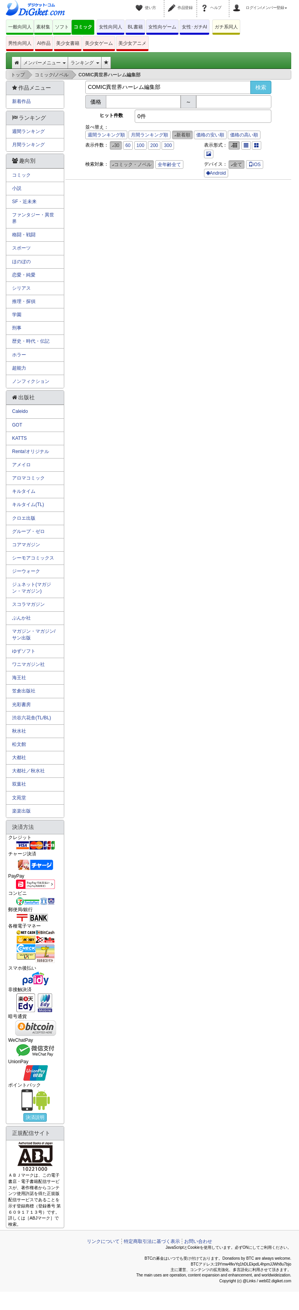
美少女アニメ (132, 43)
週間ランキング (28, 131)
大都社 (19, 757)
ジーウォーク (26, 571)
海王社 (19, 677)
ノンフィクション (30, 381)
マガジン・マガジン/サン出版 (33, 634)
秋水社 (19, 731)
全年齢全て (169, 164)
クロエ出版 (23, 518)
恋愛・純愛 (23, 275)
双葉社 (19, 784)
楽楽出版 (21, 811)
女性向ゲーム (162, 27)
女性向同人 (110, 27)
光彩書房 (21, 704)
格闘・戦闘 (23, 234)
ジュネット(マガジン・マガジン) (31, 588)
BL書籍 (135, 27)
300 (168, 145)
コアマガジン (26, 544)
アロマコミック (28, 478)
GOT (17, 425)
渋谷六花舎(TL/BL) (31, 717)
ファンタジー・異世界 (33, 218)
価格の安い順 (210, 135)
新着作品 (21, 101)
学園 (16, 314)
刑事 (16, 328)
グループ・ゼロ (28, 531)
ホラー (19, 355)
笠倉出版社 (23, 691)
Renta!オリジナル (30, 451)
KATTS (19, 438)
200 (154, 145)
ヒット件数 (111, 115)
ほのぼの (21, 261)
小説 (16, 188)
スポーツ (21, 248)
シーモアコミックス (33, 558)
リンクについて (103, 1241)
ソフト (62, 27)
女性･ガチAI (194, 27)
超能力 (19, 368)
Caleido (20, 411)
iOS (254, 164)
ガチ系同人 (226, 27)
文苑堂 (19, 797)
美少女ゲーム (99, 43)
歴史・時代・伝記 (30, 341)
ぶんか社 (21, 618)
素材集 (43, 27)
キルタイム (23, 491)
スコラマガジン (28, 604)
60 (127, 145)
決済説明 (35, 1117)
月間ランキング (28, 144)
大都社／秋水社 (28, 771)
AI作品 (44, 43)
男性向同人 (20, 43)
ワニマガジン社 (28, 664)
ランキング (84, 63)
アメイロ (21, 464)
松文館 (19, 744)
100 (140, 145)
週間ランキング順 (106, 135)
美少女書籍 (67, 43)
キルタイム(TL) (28, 504)
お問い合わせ (198, 1241)
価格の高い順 (244, 135)
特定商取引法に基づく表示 (152, 1241)
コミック (83, 27)
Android (216, 173)
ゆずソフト (23, 651)
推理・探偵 (23, 301)
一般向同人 (20, 27)
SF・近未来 (24, 201)
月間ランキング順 (149, 135)
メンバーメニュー (44, 63)
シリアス (21, 288)
